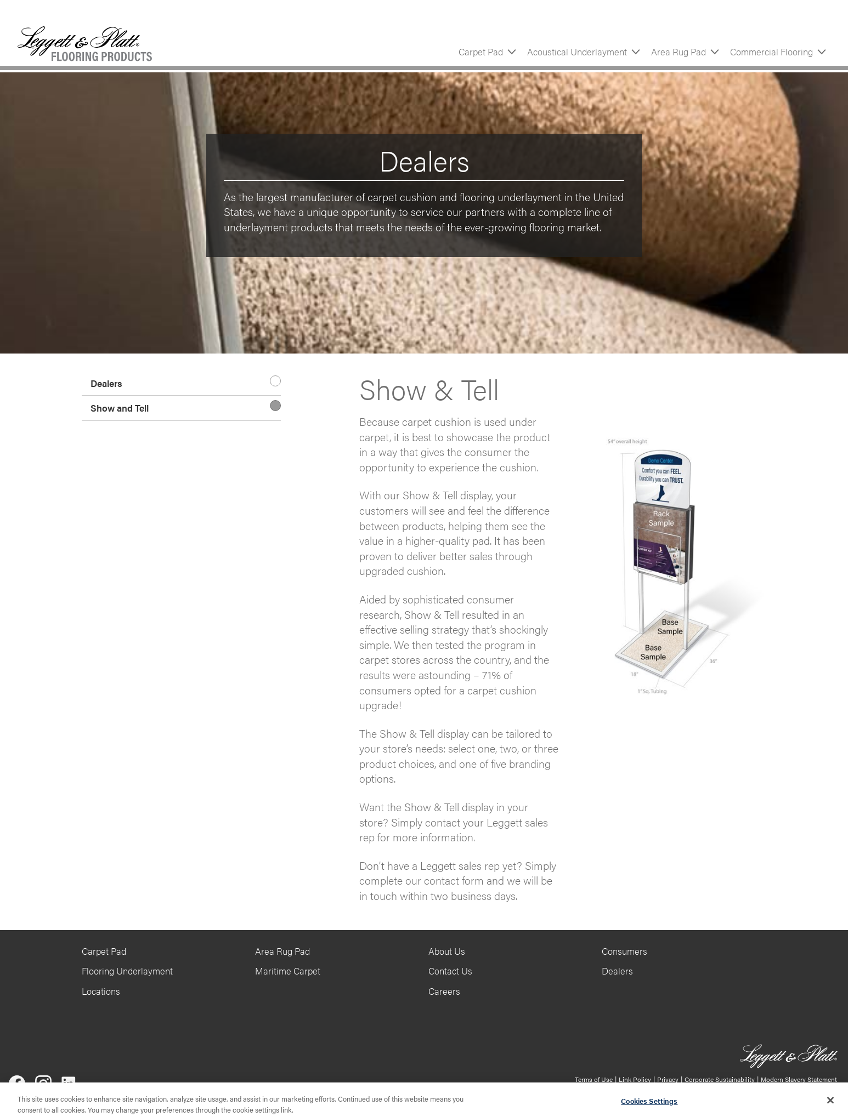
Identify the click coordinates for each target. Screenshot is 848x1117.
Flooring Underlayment (127, 970)
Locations (101, 991)
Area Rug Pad (678, 51)
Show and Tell (120, 407)
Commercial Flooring (771, 51)
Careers (444, 991)
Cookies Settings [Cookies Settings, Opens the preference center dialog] (649, 1104)
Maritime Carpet (287, 970)
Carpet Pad (481, 51)
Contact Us (450, 970)
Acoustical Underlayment (577, 51)
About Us (446, 951)
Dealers (106, 383)
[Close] (830, 1104)
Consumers (624, 951)
